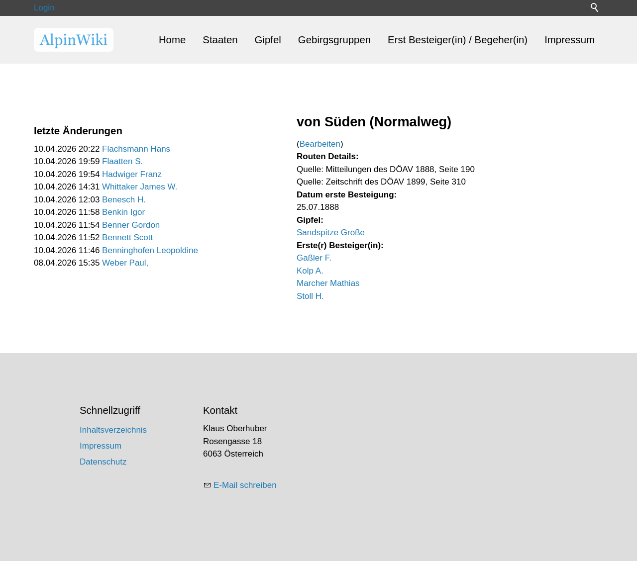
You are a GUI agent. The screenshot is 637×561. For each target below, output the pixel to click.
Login (44, 7)
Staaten (220, 39)
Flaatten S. (122, 161)
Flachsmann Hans (136, 149)
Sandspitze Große (331, 232)
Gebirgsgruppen (334, 39)
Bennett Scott (127, 237)
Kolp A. (310, 271)
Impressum (569, 39)
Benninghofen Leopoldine (150, 250)
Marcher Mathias (328, 283)
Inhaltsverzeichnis (113, 430)
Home (172, 39)
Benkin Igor (123, 212)
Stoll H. (310, 296)
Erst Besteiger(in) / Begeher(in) (458, 39)
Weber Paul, (125, 263)
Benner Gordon (131, 225)
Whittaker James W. (139, 186)
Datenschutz (103, 462)
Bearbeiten (320, 144)
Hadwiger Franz (132, 174)
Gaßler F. (314, 258)
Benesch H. (124, 199)
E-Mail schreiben (245, 485)
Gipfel (268, 39)
